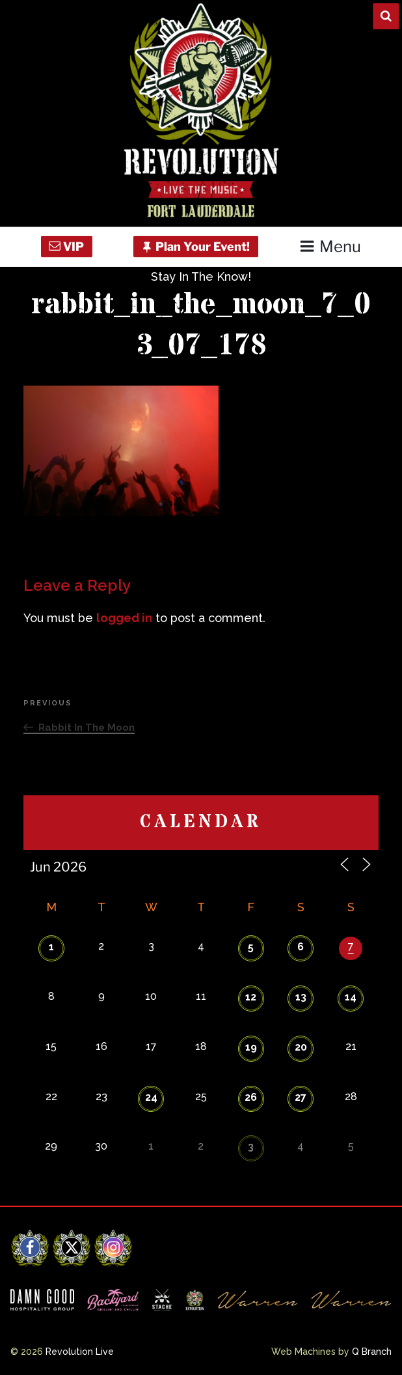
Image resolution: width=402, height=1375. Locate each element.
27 (300, 1097)
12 (250, 997)
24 (151, 1097)
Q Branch (372, 1351)
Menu (330, 246)
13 (300, 997)
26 (251, 1097)
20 (301, 1047)
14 (350, 997)
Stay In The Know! (201, 276)
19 (251, 1047)
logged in (124, 618)
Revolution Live (80, 1351)
